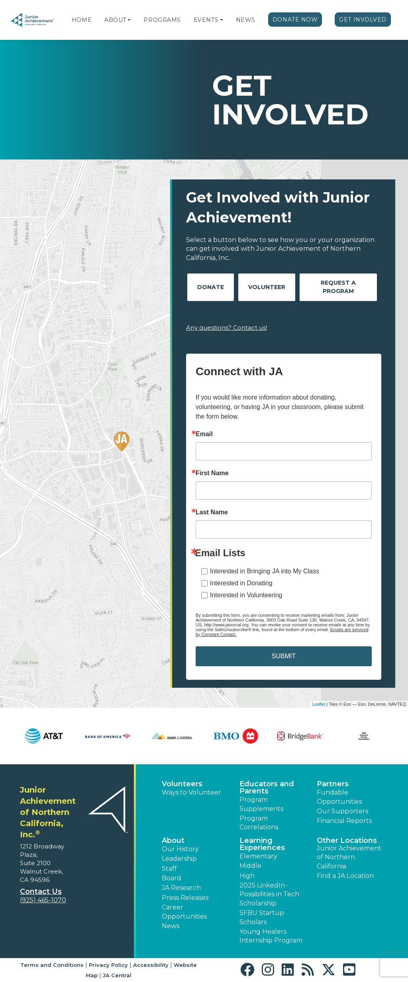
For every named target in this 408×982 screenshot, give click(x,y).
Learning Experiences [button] (262, 844)
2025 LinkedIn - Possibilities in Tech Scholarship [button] (269, 894)
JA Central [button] (117, 975)
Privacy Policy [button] (108, 965)
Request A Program (338, 287)
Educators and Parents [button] (266, 787)
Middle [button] (250, 866)
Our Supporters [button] (342, 811)
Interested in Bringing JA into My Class (264, 571)
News (245, 20)
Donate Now (295, 19)
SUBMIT (284, 656)
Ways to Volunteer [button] (191, 792)
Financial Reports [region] (344, 821)
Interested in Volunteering (246, 595)
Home (82, 20)
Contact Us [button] (41, 891)
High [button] (247, 876)
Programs (161, 20)
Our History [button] (180, 849)
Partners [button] (333, 783)
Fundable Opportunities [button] (339, 797)
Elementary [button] (258, 856)
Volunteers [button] (182, 783)
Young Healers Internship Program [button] (270, 936)
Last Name (212, 512)
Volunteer (266, 287)
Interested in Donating (241, 583)
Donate (210, 287)
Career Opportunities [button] (184, 911)
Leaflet (318, 704)
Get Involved (362, 19)
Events (206, 20)
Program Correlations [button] (258, 823)
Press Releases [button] (185, 897)
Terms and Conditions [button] (52, 965)
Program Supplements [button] (261, 804)
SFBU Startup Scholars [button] (261, 917)
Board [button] (171, 878)
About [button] (173, 840)
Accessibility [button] (151, 965)
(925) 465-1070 (43, 900)
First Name (212, 473)
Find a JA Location (345, 876)
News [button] (170, 926)
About (115, 20)
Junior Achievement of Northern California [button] (349, 857)
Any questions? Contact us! (226, 327)
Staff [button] (169, 868)
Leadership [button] (179, 858)
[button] (129, 20)
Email (204, 434)
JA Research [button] (181, 887)
